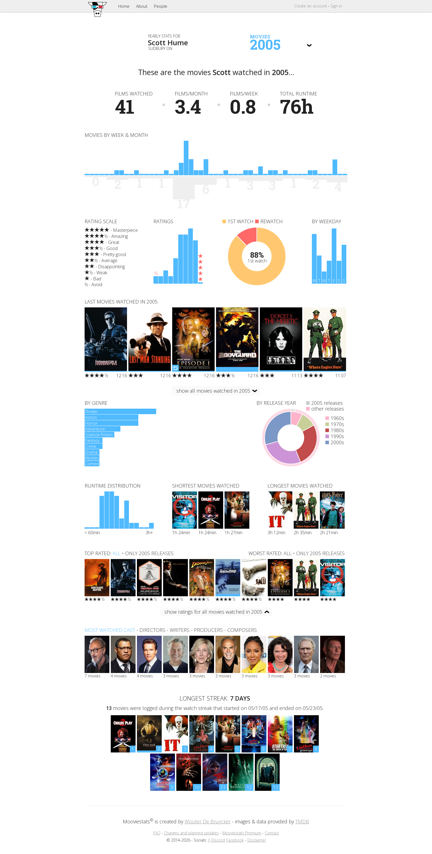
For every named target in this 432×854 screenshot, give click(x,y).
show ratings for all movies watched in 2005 (213, 611)
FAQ (156, 833)
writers (180, 630)
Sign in (336, 6)
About (141, 6)
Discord (218, 840)
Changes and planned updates (191, 833)
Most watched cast (110, 630)
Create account (310, 6)
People (160, 6)
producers (208, 630)
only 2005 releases (149, 553)
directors (152, 630)
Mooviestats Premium (241, 833)
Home (123, 6)
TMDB (302, 821)
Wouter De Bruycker (208, 821)
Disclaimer (256, 840)
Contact (272, 833)
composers (242, 630)
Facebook (235, 840)
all (116, 553)
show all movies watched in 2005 (213, 390)
